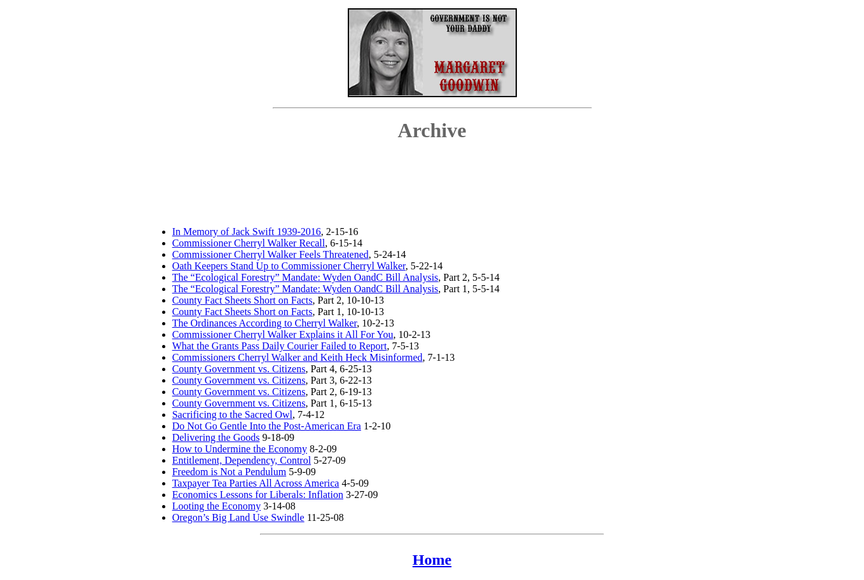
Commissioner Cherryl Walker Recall (249, 243)
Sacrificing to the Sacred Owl (232, 414)
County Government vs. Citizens (239, 368)
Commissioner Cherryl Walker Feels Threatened (270, 254)
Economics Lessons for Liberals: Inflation (257, 494)
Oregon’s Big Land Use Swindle (238, 517)
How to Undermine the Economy (239, 448)
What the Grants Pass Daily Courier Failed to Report (279, 346)
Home (432, 559)
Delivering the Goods (216, 437)
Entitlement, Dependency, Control (241, 460)
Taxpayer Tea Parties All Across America (255, 483)
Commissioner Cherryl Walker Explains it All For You (283, 334)
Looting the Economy (216, 506)
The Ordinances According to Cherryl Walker (264, 323)
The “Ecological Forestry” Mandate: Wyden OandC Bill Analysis (305, 277)
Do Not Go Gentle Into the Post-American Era (266, 426)
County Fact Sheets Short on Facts (242, 300)
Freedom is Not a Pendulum (229, 471)
